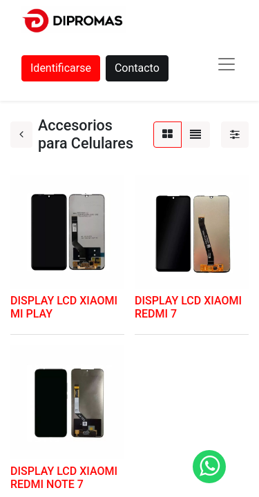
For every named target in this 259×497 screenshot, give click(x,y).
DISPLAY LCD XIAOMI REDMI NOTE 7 (63, 478)
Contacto (137, 68)
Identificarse (60, 68)
